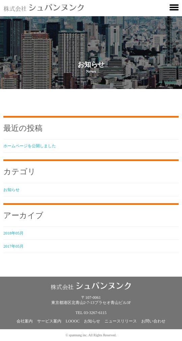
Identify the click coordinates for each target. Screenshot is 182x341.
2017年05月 (13, 246)
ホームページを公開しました (29, 146)
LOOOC (73, 321)
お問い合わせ (153, 321)
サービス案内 (49, 321)
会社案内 (25, 321)
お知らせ (11, 189)
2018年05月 (13, 233)
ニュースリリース (120, 321)
